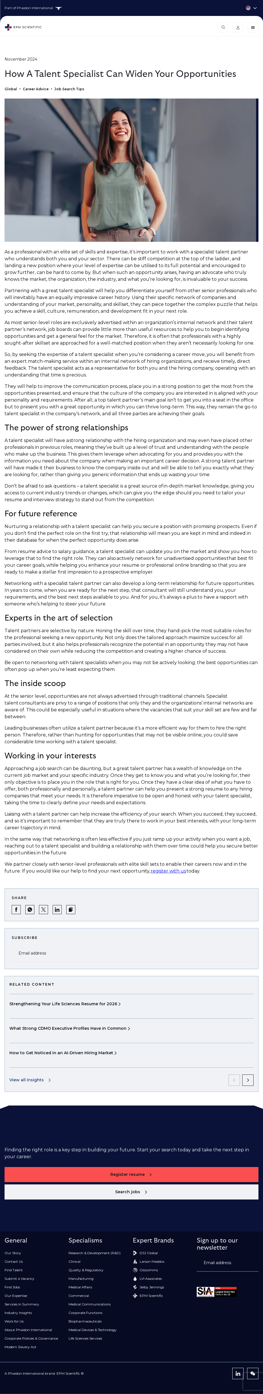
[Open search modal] (223, 27)
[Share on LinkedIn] (57, 909)
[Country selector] (131, 8)
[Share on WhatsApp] (29, 909)
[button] (70, 909)
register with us (168, 871)
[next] (248, 1080)
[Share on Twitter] (43, 909)
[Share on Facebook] (16, 909)
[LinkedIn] (238, 1373)
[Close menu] (252, 27)
